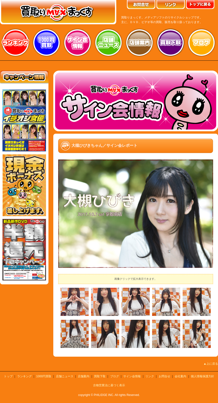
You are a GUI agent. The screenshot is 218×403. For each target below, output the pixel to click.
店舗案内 (139, 42)
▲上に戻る (210, 363)
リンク (149, 376)
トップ (8, 376)
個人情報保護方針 (202, 376)
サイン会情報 (77, 42)
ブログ (201, 42)
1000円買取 (43, 376)
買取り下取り (170, 42)
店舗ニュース (108, 42)
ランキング (15, 42)
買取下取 (100, 376)
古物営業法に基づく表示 (109, 385)
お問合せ (164, 376)
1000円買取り (46, 42)
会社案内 (180, 376)
